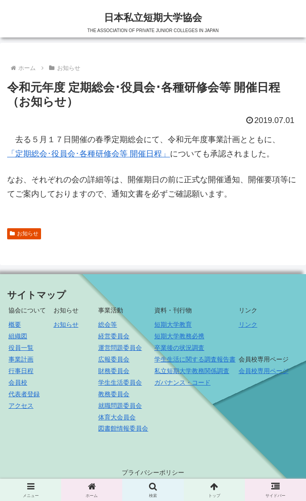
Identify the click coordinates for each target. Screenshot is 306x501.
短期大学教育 (173, 324)
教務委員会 (113, 394)
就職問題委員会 (120, 405)
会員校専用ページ (264, 370)
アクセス (20, 405)
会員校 (17, 382)
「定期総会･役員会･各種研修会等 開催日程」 (88, 153)
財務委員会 (113, 370)
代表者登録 (24, 394)
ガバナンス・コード (182, 382)
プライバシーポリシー (153, 472)
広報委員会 (113, 359)
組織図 (17, 336)
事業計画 (20, 359)
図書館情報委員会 (123, 428)
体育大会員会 (117, 417)
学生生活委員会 (120, 382)
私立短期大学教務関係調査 (191, 370)
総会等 (107, 324)
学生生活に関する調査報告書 (195, 359)
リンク (248, 324)
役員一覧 (20, 347)
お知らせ (24, 233)
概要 (14, 324)
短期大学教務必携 (179, 336)
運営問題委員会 (120, 347)
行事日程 (20, 370)
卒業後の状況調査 (179, 347)
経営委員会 (113, 336)
